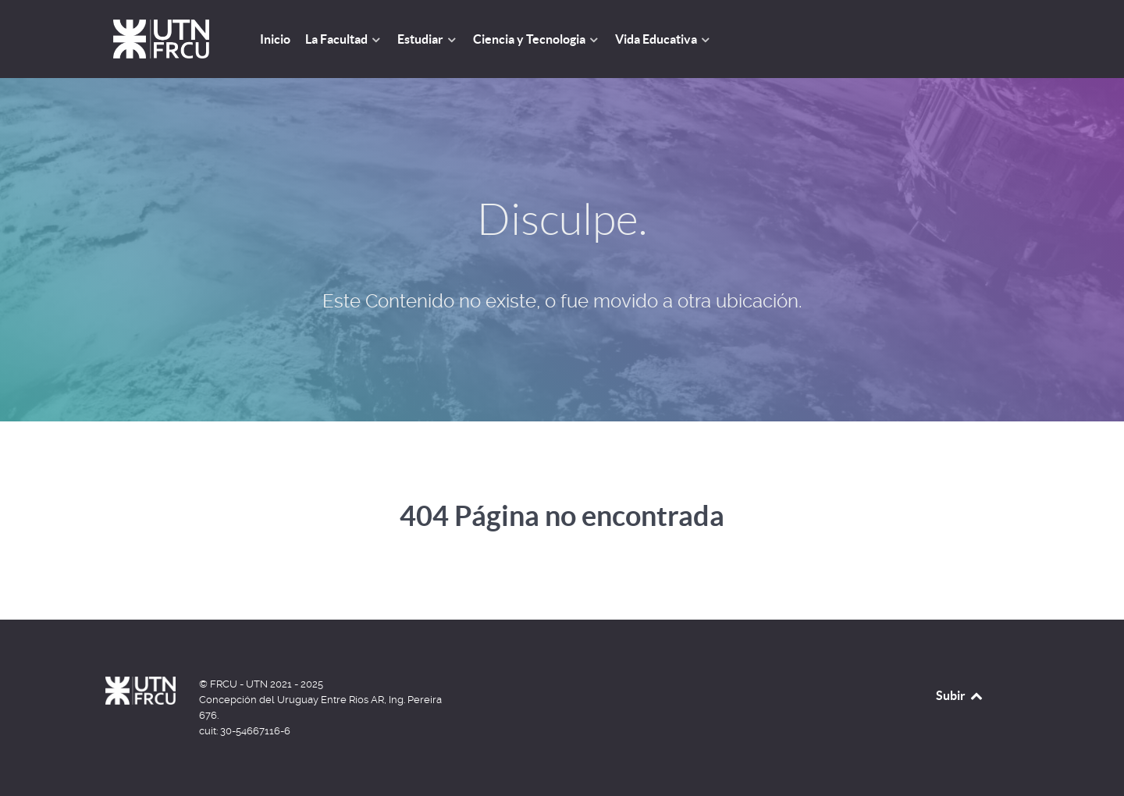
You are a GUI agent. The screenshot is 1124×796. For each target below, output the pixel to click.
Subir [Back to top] (960, 695)
